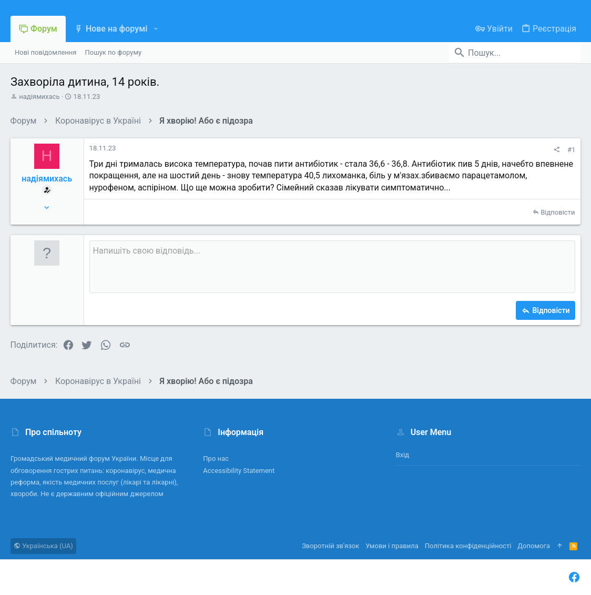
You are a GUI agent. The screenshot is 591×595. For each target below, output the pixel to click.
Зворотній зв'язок (330, 546)
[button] (155, 29)
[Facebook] (574, 577)
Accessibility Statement (238, 471)
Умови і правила (392, 546)
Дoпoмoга (533, 546)
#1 (571, 150)
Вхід (403, 455)
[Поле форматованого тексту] (332, 266)
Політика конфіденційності (468, 546)
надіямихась (39, 96)
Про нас (216, 458)
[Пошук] (514, 52)
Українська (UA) (43, 546)
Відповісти (558, 212)
